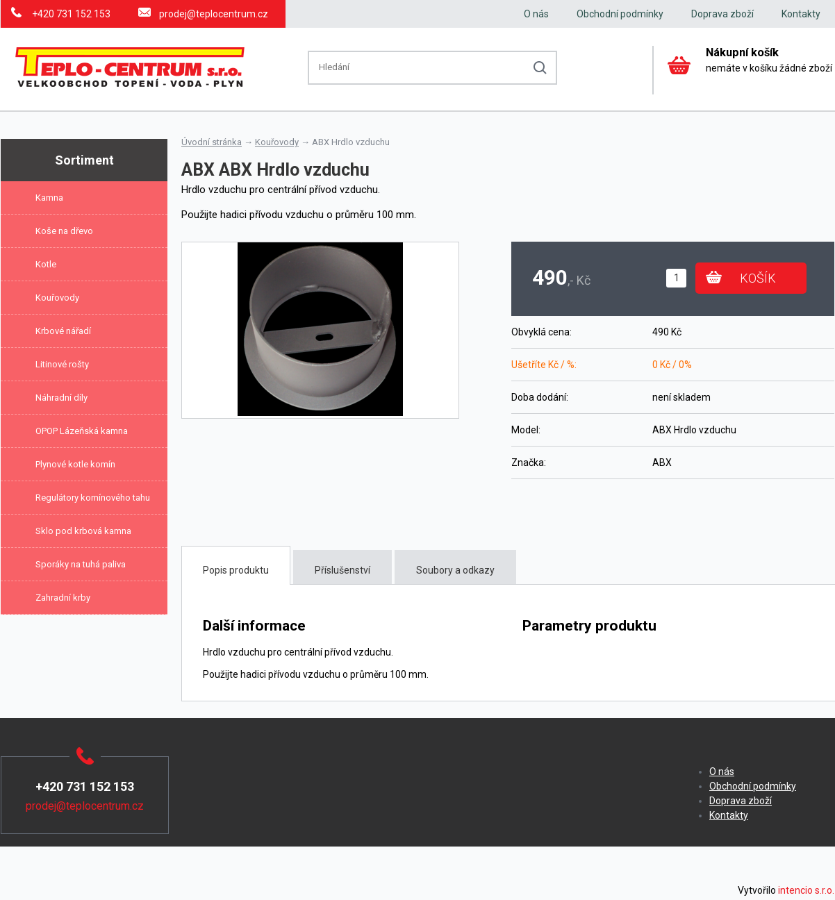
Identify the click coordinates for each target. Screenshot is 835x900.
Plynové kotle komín (75, 464)
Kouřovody (57, 297)
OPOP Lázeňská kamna (81, 431)
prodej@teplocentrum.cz (213, 13)
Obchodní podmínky (620, 13)
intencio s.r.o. (806, 890)
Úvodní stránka (211, 142)
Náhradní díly (61, 397)
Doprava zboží (722, 13)
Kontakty (801, 13)
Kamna (49, 197)
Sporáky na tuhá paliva (80, 564)
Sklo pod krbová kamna (83, 531)
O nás (536, 13)
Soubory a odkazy (455, 570)
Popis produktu (236, 570)
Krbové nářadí (63, 331)
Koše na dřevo (64, 231)
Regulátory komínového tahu (92, 497)
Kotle (45, 264)
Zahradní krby (62, 597)
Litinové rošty (62, 364)
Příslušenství (342, 570)
